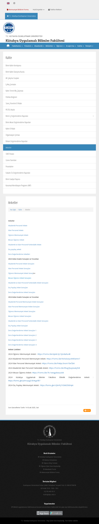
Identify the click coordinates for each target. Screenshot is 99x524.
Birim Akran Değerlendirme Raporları (18, 122)
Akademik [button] (39, 46)
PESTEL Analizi (10, 109)
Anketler (8, 147)
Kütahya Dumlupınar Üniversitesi (49, 457)
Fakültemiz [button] (17, 46)
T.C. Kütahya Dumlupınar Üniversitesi (21, 16)
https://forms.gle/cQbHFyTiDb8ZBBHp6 (56, 385)
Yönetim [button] (28, 46)
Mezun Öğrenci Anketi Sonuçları (19, 278)
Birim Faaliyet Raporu (13, 179)
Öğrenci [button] (60, 46)
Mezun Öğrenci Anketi (16, 240)
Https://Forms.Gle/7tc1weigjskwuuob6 (48, 372)
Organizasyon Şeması (13, 135)
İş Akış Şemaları (11, 84)
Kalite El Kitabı (10, 128)
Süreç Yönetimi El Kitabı (14, 103)
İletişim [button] (89, 46)
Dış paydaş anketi (15, 249)
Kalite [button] (80, 46)
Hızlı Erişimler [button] (38, 10)
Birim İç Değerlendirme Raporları (50, 116)
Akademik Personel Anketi (18, 225)
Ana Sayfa (13, 209)
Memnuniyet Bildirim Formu (18, 10)
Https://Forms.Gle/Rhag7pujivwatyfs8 (64, 368)
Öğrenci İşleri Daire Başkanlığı (49, 466)
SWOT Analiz (10, 153)
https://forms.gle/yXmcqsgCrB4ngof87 (24, 380)
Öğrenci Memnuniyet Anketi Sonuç (20, 273)
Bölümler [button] (50, 46)
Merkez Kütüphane (49, 460)
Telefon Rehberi (55, 10)
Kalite (20, 209)
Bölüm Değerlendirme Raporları (16, 141)
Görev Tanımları (11, 160)
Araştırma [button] (71, 46)
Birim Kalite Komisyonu (13, 65)
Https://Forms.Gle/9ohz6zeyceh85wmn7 (63, 358)
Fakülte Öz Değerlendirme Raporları (18, 172)
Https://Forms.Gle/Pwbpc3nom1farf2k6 (58, 363)
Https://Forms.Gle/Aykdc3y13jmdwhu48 (53, 354)
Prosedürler (9, 166)
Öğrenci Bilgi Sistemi (49, 463)
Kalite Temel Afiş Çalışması (14, 90)
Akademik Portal (49, 469)
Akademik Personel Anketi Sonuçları (21, 264)
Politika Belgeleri (11, 97)
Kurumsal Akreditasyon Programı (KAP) (18, 185)
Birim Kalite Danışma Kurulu (15, 71)
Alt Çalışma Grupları (12, 78)
